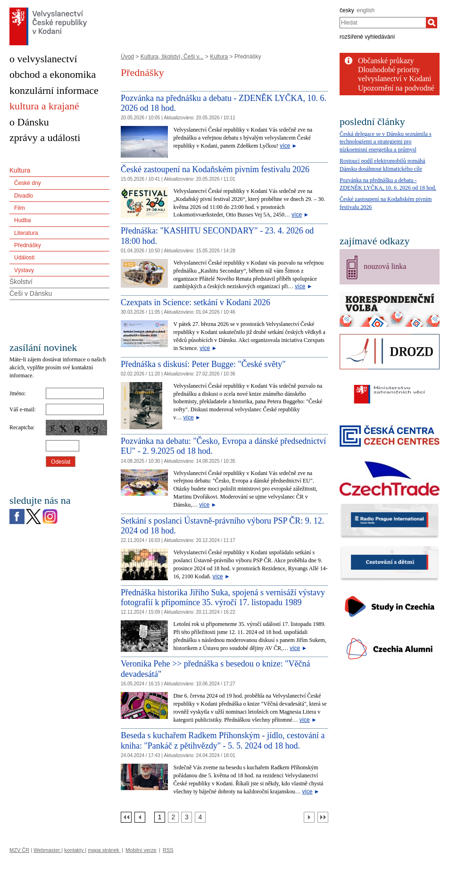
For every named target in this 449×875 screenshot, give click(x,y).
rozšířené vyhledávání (367, 37)
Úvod (127, 56)
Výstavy (24, 270)
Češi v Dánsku (30, 293)
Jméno (16, 393)
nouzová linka (385, 266)
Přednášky (27, 245)
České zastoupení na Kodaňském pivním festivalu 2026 (215, 169)
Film (19, 208)
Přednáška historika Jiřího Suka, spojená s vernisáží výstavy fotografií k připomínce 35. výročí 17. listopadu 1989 (223, 598)
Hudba (22, 220)
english (365, 10)
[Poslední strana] (322, 817)
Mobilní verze (140, 850)
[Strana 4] (200, 817)
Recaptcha (21, 427)
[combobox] (383, 22)
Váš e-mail (21, 409)
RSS (168, 850)
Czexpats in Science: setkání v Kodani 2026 (195, 302)
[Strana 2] (173, 817)
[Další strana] (309, 817)
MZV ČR (19, 850)
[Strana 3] (186, 817)
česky (347, 10)
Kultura (219, 56)
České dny (27, 183)
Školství (21, 281)
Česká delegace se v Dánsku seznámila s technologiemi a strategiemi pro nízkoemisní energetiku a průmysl (386, 142)
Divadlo (23, 195)
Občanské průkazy (386, 61)
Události (24, 257)
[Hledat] (431, 22)
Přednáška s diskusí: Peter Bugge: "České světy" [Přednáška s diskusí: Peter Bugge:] (203, 364)
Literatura (26, 233)
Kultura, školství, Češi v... (172, 56)
